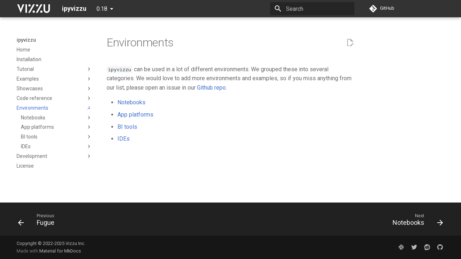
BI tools (127, 126)
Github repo (211, 87)
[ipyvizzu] (33, 8)
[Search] (312, 8)
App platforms (135, 114)
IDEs (123, 138)
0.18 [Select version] (102, 8)
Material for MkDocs (60, 251)
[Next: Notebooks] (415, 221)
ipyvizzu (26, 40)
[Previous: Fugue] (38, 221)
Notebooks (131, 102)
